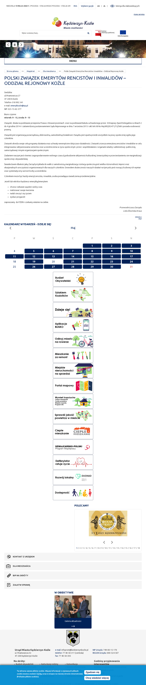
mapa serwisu (139, 14)
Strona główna (12, 71)
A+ (98, 6)
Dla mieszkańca (49, 71)
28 (72, 266)
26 (33, 266)
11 (14, 256)
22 (92, 261)
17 (131, 256)
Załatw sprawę (21, 585)
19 (33, 261)
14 (72, 256)
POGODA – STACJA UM (61, 6)
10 (131, 251)
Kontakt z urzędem (24, 557)
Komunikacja (72, 664)
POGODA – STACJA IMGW (41, 6)
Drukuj (138, 217)
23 (111, 261)
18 (139, 548)
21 (72, 261)
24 (131, 261)
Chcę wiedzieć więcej (97, 678)
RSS (75, 6)
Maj (73, 227)
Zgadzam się (92, 672)
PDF (140, 219)
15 (92, 256)
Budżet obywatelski (24, 664)
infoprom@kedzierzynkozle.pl (74, 650)
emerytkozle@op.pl (19, 106)
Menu (73, 60)
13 (53, 256)
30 (111, 266)
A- (105, 6)
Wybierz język (87, 6)
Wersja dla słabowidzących (128, 6)
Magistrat (31, 71)
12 (33, 256)
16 (111, 256)
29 (92, 266)
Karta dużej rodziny (49, 664)
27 (53, 266)
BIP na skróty (20, 575)
